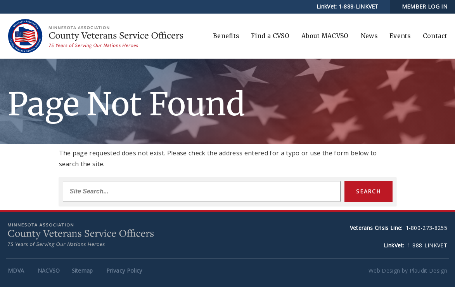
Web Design (384, 270)
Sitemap (82, 270)
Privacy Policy (124, 270)
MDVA (16, 270)
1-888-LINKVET (359, 6)
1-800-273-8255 (426, 227)
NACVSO (49, 270)
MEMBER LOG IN (424, 6)
